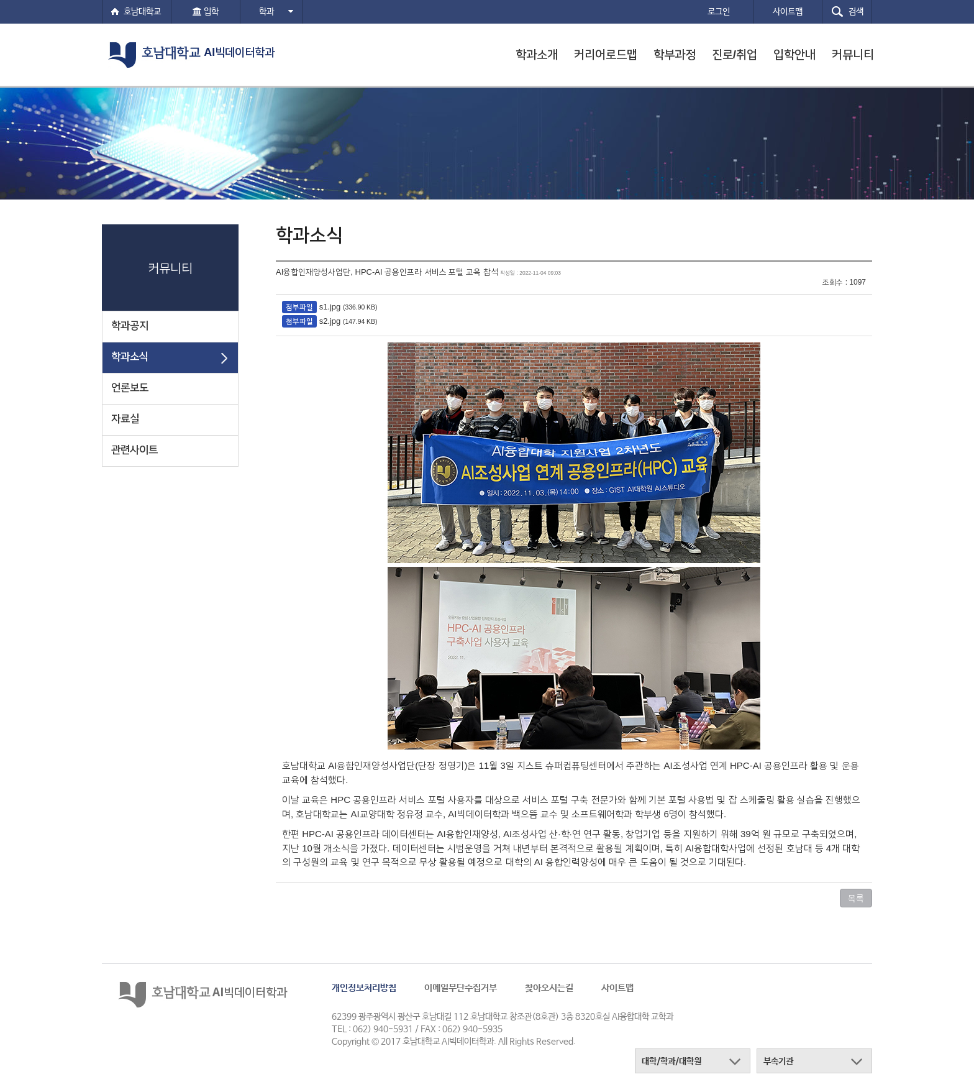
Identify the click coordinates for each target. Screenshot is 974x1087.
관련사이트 (134, 450)
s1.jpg (330, 306)
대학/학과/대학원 (671, 1061)
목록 (856, 898)
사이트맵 (617, 988)
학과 (276, 12)
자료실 (125, 418)
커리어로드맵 (605, 54)
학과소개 (537, 54)
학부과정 (674, 54)
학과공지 (129, 325)
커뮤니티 (853, 54)
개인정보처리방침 (364, 988)
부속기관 (778, 1061)
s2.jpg (330, 321)
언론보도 (129, 387)
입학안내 (794, 54)
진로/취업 (734, 54)
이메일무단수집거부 (460, 988)
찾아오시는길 (549, 988)
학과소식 (129, 356)
